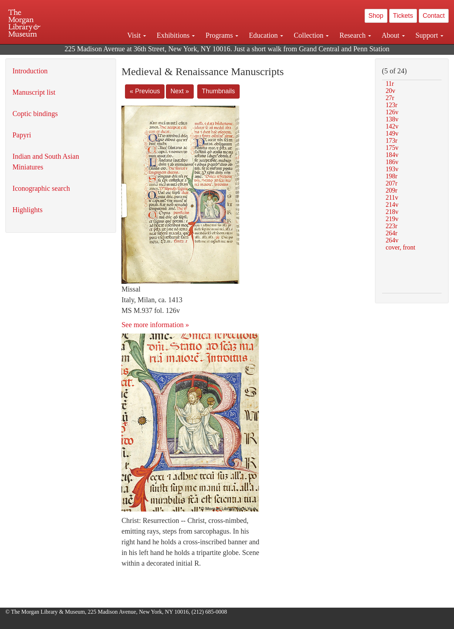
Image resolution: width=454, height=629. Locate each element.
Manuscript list (34, 92)
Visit (136, 35)
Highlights (27, 210)
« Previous (145, 91)
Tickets (403, 15)
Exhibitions (176, 35)
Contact (434, 15)
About (393, 35)
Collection (311, 35)
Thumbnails (218, 91)
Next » (180, 91)
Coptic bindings (35, 113)
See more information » (155, 325)
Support (429, 35)
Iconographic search (41, 188)
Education (266, 35)
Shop (376, 15)
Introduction (30, 71)
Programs (221, 35)
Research (355, 35)
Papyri (21, 135)
